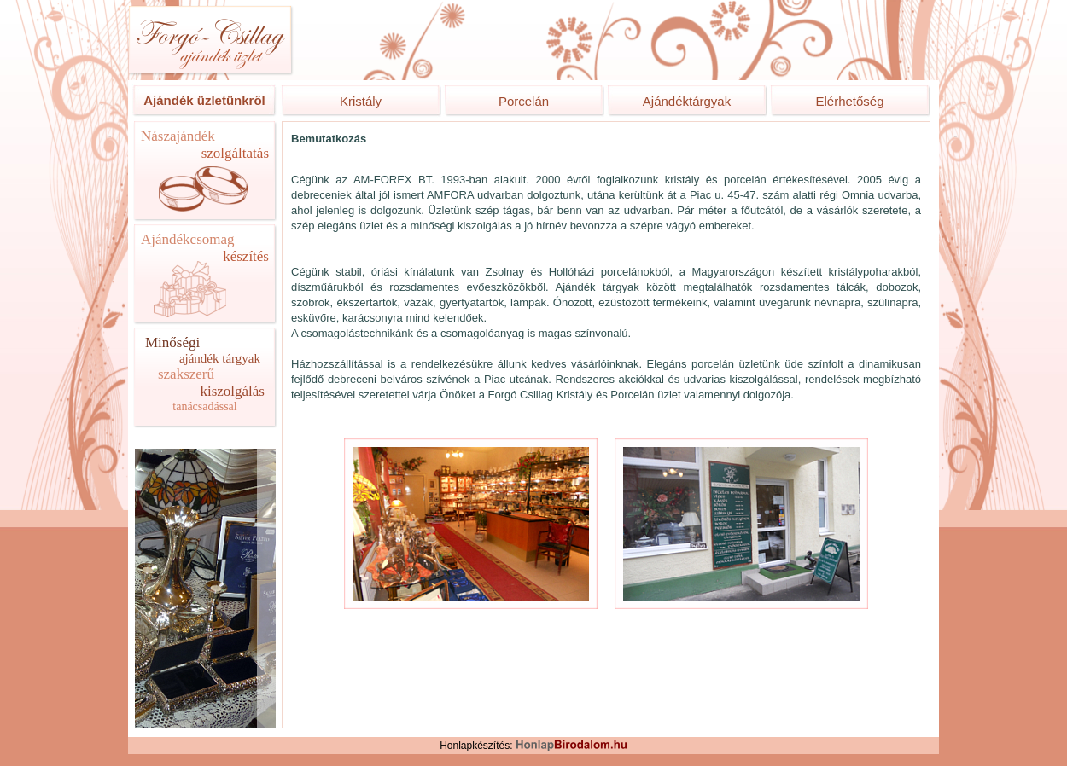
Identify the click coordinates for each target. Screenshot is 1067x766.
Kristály (361, 101)
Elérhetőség (849, 101)
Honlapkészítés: (533, 745)
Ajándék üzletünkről (204, 100)
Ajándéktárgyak (687, 101)
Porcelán (524, 101)
